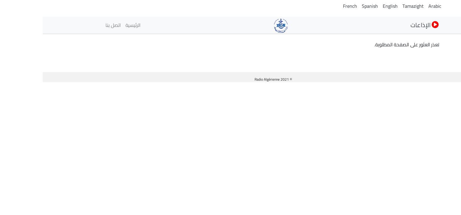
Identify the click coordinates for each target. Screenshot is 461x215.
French (307, 5)
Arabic (392, 5)
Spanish (327, 5)
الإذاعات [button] (382, 24)
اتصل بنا (70, 25)
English (347, 5)
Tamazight (370, 5)
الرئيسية (90, 25)
